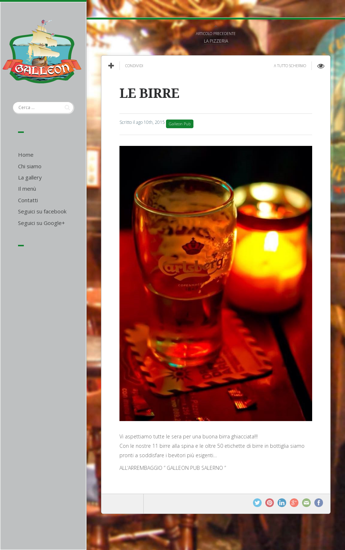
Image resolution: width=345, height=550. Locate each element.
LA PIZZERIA (216, 41)
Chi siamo (30, 166)
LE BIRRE (149, 93)
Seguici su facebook (42, 211)
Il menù (27, 188)
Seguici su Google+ (41, 222)
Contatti (28, 200)
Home (26, 154)
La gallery (30, 177)
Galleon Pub (180, 123)
